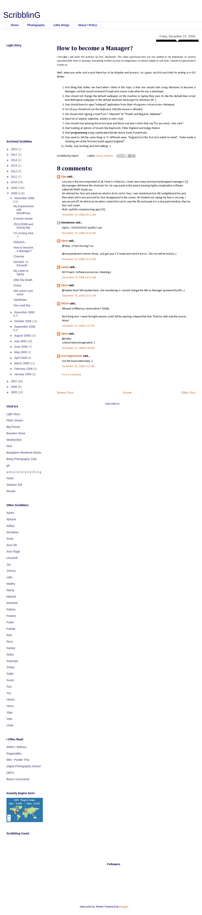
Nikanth (11, 596)
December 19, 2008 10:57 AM (79, 295)
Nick (9, 446)
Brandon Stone (15, 433)
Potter (10, 622)
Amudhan (12, 532)
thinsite (10, 491)
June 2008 (21, 346)
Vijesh (64, 240)
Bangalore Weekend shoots (23, 452)
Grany (17, 285)
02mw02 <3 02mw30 (21, 263)
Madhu (10, 583)
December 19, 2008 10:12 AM (79, 214)
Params (11, 615)
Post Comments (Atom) (134, 403)
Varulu (10, 699)
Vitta (9, 719)
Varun (10, 706)
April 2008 (21, 357)
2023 (14, 149)
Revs (9, 641)
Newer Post (65, 392)
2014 (14, 160)
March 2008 (22, 363)
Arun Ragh (13, 551)
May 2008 (20, 352)
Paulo (10, 478)
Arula (9, 538)
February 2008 (23, 368)
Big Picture (13, 426)
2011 (14, 176)
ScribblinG (22, 15)
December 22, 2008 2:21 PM (78, 325)
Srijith (10, 673)
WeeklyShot (13, 439)
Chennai (19, 256)
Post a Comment (71, 374)
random (108, 155)
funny (99, 155)
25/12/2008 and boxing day (23, 226)
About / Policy (87, 25)
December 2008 (24, 198)
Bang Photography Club (21, 459)
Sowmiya (12, 661)
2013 (14, 165)
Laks (9, 577)
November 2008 (24, 312)
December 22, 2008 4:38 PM (78, 348)
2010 (14, 182)
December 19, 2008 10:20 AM (79, 233)
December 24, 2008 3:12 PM (78, 366)
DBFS (10, 772)
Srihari (10, 667)
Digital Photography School (23, 766)
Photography (36, 25)
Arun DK (11, 545)
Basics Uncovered (17, 779)
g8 (8, 465)
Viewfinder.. (21, 299)
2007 (14, 381)
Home (15, 25)
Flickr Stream (14, 420)
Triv (8, 693)
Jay (8, 564)
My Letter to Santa (21, 272)
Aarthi (10, 512)
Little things (61, 25)
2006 (14, 386)
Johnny (11, 570)
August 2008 (22, 335)
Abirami (11, 519)
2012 (14, 171)
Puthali (10, 628)
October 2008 (23, 321)
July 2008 (20, 341)
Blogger (123, 906)
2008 (14, 193)
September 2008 (24, 326)
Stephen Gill (14, 484)
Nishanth (12, 603)
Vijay (63, 176)
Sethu (10, 654)
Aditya (10, 525)
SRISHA (65, 303)
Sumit (10, 680)
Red (9, 635)
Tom (9, 686)
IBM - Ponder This (17, 759)
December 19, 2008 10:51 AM (79, 277)
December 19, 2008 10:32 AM (79, 259)
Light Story (13, 414)
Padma (10, 609)
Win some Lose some (23, 292)
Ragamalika (13, 753)
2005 (14, 392)
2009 (14, 187)
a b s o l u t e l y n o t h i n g (23, 472)
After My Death (23, 280)
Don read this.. (23, 305)
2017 (14, 154)
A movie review (23, 218)
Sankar (65, 267)
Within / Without (16, 747)
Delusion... (20, 242)
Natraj (10, 590)
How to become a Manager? (23, 249)
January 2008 (23, 374)
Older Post (188, 392)
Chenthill (11, 558)
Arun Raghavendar (71, 356)
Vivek (9, 725)
